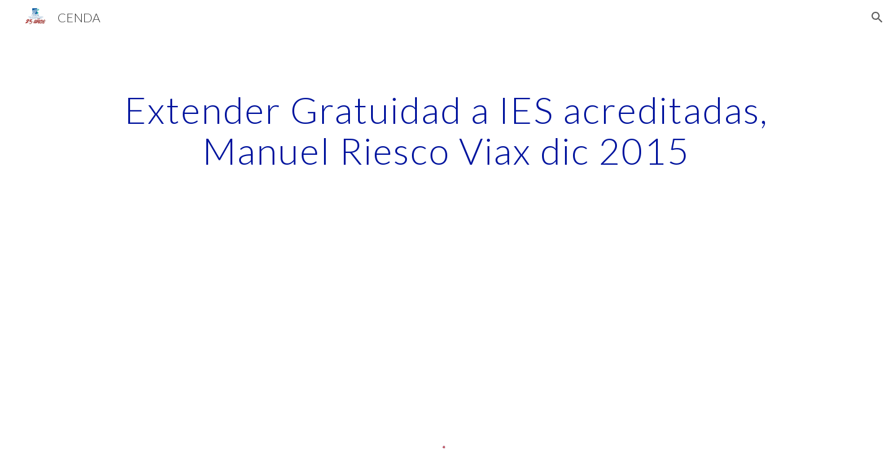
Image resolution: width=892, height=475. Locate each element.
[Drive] (202, 315)
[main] (446, 130)
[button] (877, 17)
